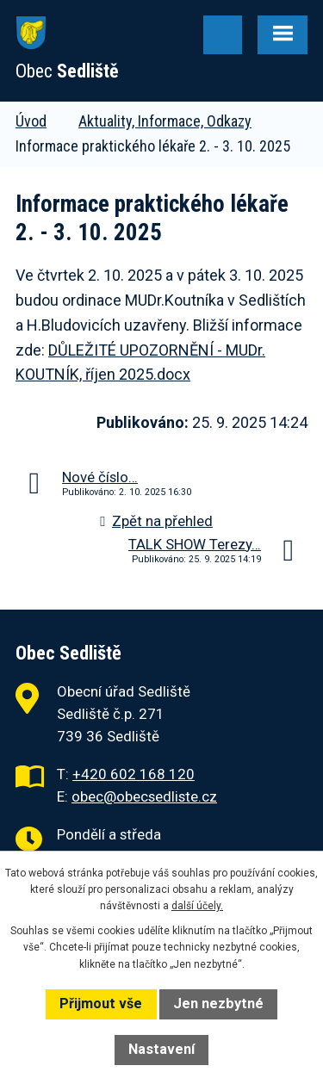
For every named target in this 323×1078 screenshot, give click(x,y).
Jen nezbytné (218, 1003)
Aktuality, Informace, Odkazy (165, 121)
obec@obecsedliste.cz (144, 796)
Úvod (31, 121)
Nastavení (161, 1049)
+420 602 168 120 (133, 774)
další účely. (197, 906)
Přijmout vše (100, 1003)
